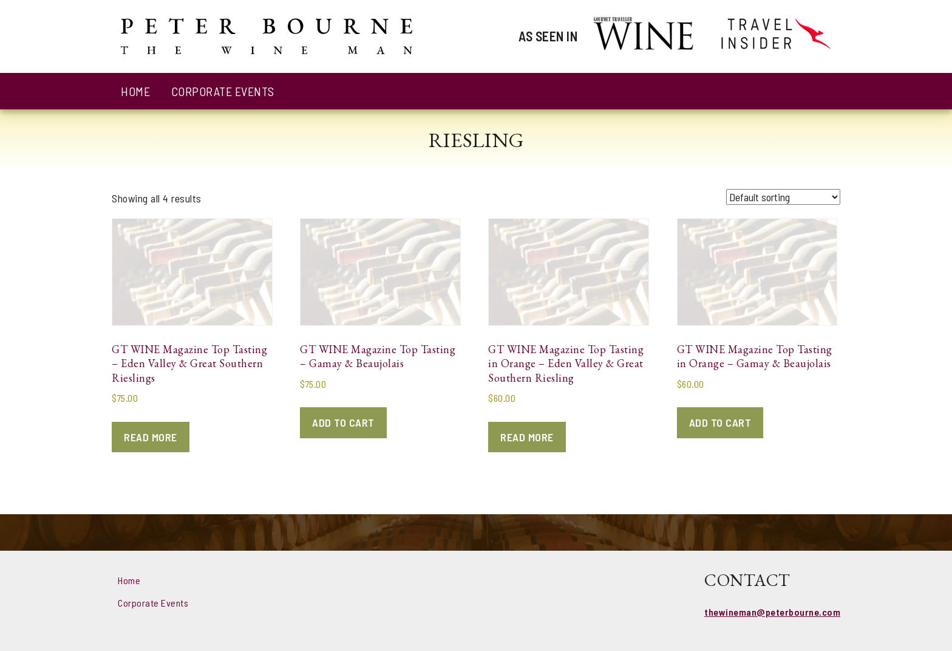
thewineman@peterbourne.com (772, 612)
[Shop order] (783, 197)
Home (135, 91)
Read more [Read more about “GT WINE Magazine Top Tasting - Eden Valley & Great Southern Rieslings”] (150, 437)
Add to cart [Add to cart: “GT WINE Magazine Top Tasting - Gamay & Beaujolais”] (343, 422)
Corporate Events (222, 91)
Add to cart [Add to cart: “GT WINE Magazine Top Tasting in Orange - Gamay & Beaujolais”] (720, 422)
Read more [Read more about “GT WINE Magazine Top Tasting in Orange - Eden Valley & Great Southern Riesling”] (527, 437)
